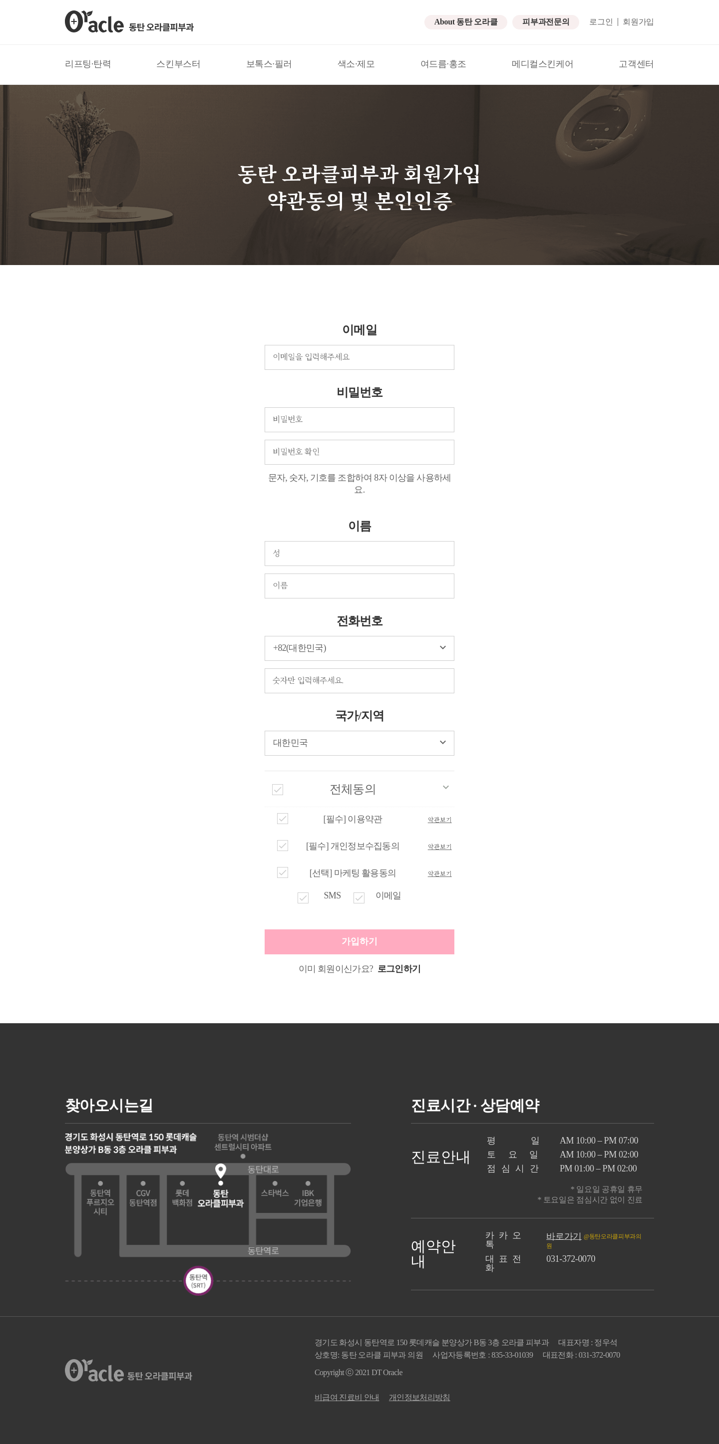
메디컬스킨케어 (543, 64)
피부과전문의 (545, 21)
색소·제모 (356, 64)
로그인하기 (397, 969)
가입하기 (359, 941)
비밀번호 (359, 392)
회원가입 (638, 21)
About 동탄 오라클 (465, 21)
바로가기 (564, 1236)
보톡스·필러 (269, 64)
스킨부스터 (178, 64)
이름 (359, 526)
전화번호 (359, 620)
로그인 (601, 21)
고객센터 (636, 64)
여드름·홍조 (443, 64)
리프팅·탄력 (88, 64)
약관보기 (440, 820)
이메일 (359, 329)
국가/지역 (359, 715)
